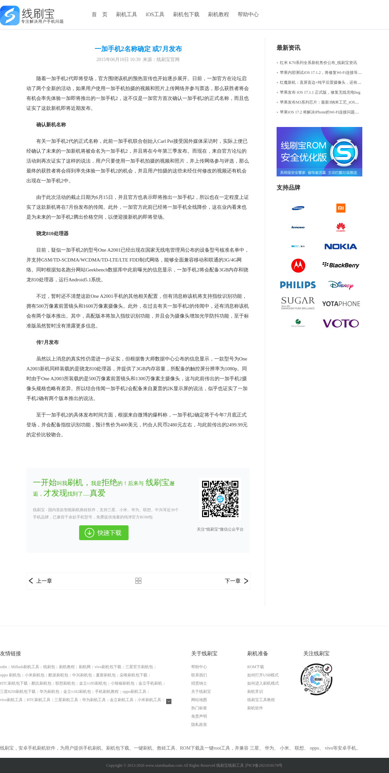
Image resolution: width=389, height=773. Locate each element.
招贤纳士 (199, 683)
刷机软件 (255, 708)
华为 (269, 748)
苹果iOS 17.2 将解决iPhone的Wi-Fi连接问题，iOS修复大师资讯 (333, 112)
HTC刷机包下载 (14, 683)
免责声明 (199, 716)
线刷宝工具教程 (261, 699)
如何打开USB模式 (263, 675)
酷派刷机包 (58, 675)
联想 (299, 748)
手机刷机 (92, 748)
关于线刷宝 (201, 691)
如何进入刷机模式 (263, 683)
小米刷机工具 (149, 699)
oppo (314, 748)
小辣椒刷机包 (123, 683)
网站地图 (199, 699)
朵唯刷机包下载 (133, 675)
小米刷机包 (35, 675)
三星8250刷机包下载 (18, 691)
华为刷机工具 (94, 699)
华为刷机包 (49, 691)
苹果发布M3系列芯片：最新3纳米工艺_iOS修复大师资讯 (328, 102)
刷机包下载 (186, 14)
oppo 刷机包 (10, 675)
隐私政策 (199, 724)
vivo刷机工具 (11, 699)
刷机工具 (126, 14)
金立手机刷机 (150, 683)
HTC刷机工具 (38, 699)
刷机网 (85, 667)
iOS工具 (155, 14)
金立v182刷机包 (77, 691)
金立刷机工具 (122, 699)
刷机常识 (255, 691)
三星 (254, 748)
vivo (329, 748)
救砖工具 (166, 748)
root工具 (222, 748)
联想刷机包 (65, 683)
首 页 (99, 14)
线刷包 (49, 667)
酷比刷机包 (41, 683)
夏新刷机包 (106, 675)
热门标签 (199, 708)
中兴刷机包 (82, 675)
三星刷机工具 (66, 699)
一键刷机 (143, 748)
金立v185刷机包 (93, 683)
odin (3, 667)
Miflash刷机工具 (25, 667)
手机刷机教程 (107, 691)
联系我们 (199, 675)
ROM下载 (255, 667)
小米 (284, 748)
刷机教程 (218, 14)
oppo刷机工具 (134, 691)
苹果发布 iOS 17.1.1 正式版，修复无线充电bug (318, 92)
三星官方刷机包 (139, 667)
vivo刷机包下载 (108, 667)
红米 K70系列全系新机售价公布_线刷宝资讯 (317, 62)
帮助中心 (248, 14)
